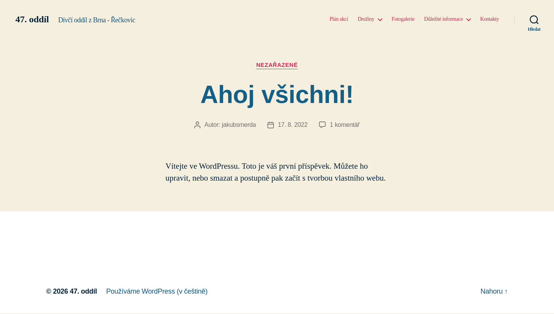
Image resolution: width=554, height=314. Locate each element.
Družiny (366, 19)
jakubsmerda (239, 124)
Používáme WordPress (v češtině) (156, 291)
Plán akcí (338, 19)
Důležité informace (443, 19)
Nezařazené (277, 64)
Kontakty (489, 19)
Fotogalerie (403, 19)
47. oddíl (32, 19)
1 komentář (344, 124)
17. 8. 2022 (292, 124)
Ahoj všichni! (277, 94)
